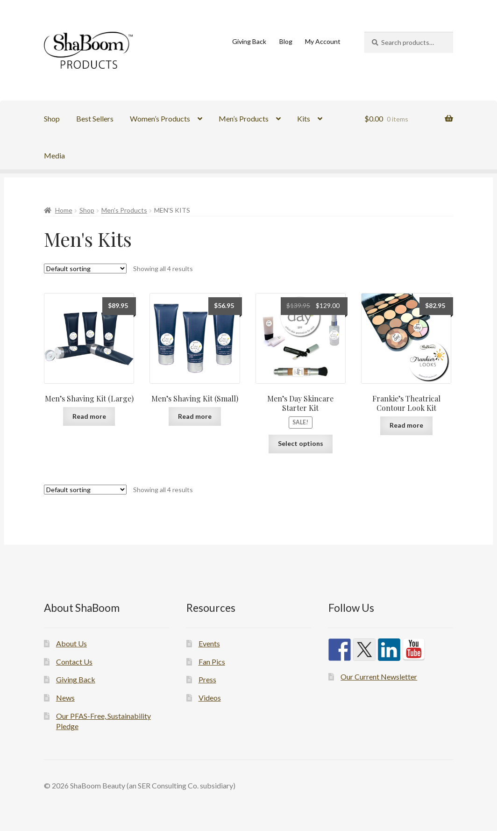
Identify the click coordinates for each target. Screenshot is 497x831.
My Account (323, 41)
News (65, 697)
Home (63, 210)
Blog (285, 41)
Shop (52, 118)
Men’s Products (244, 118)
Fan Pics (212, 661)
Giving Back (249, 41)
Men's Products (124, 210)
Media (54, 155)
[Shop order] (85, 268)
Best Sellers (95, 118)
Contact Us (74, 661)
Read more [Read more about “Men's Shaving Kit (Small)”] (195, 416)
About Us (71, 643)
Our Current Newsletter (379, 676)
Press (207, 679)
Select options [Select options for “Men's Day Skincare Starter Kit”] (300, 443)
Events (209, 643)
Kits (303, 118)
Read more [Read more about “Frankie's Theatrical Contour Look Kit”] (406, 425)
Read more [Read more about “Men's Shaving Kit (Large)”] (89, 416)
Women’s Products (160, 118)
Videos (210, 697)
